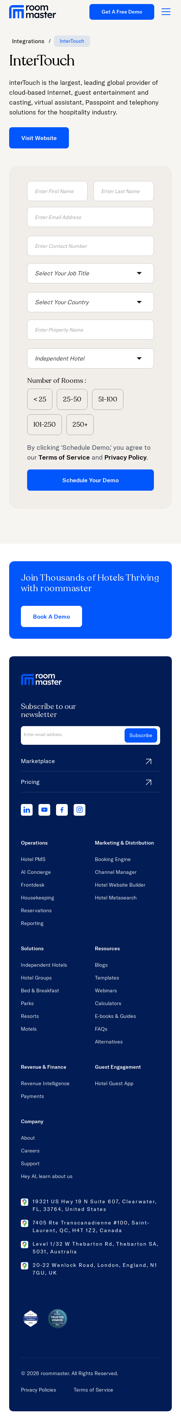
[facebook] (62, 810)
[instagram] (79, 810)
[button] (90, 273)
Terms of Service (93, 1389)
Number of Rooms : (56, 380)
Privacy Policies (38, 1389)
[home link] (32, 11)
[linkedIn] (27, 810)
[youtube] (44, 810)
